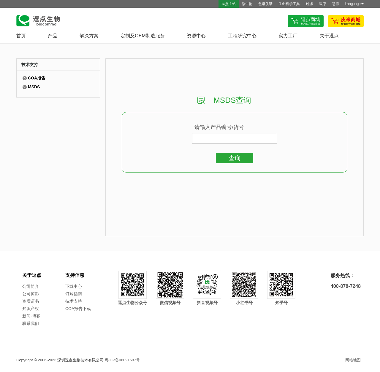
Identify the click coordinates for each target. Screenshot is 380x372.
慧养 (335, 4)
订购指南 (73, 293)
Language (354, 4)
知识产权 (30, 308)
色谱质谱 (265, 4)
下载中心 (73, 286)
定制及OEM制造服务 (142, 35)
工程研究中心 (242, 35)
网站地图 (353, 360)
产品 (52, 35)
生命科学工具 (289, 4)
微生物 (247, 4)
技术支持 (73, 301)
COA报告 (36, 78)
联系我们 (30, 323)
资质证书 (30, 301)
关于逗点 (329, 35)
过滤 (309, 4)
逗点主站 (228, 4)
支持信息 (74, 275)
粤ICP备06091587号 (122, 360)
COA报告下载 (78, 308)
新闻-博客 (31, 316)
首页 (21, 35)
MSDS (34, 86)
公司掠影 (30, 293)
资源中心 (196, 35)
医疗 (322, 4)
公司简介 (30, 286)
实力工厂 (287, 35)
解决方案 (89, 35)
